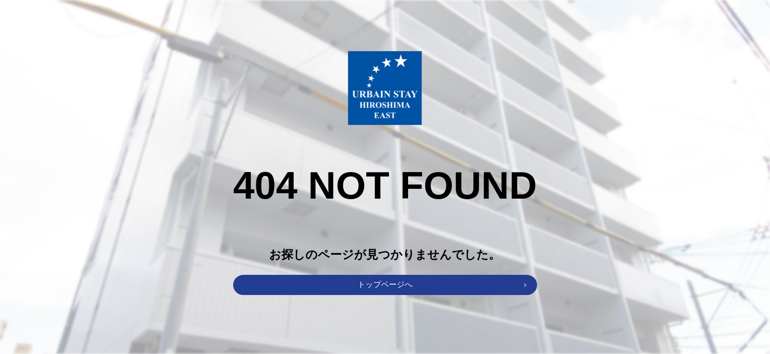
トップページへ (385, 284)
